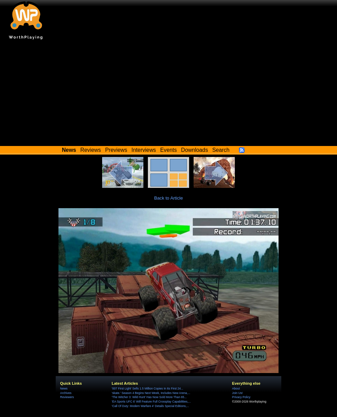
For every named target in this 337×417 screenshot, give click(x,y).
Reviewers (67, 397)
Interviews (143, 150)
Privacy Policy (241, 397)
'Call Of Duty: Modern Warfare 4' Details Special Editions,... (150, 406)
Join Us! (237, 393)
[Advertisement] (168, 94)
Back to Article (168, 198)
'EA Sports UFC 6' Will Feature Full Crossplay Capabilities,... (151, 401)
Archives (66, 393)
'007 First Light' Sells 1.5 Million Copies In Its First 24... (147, 388)
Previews (116, 150)
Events (168, 150)
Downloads (194, 150)
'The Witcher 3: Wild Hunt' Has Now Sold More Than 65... (149, 397)
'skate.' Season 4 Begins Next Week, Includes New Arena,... (151, 393)
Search (220, 150)
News (63, 388)
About (236, 388)
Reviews (90, 150)
